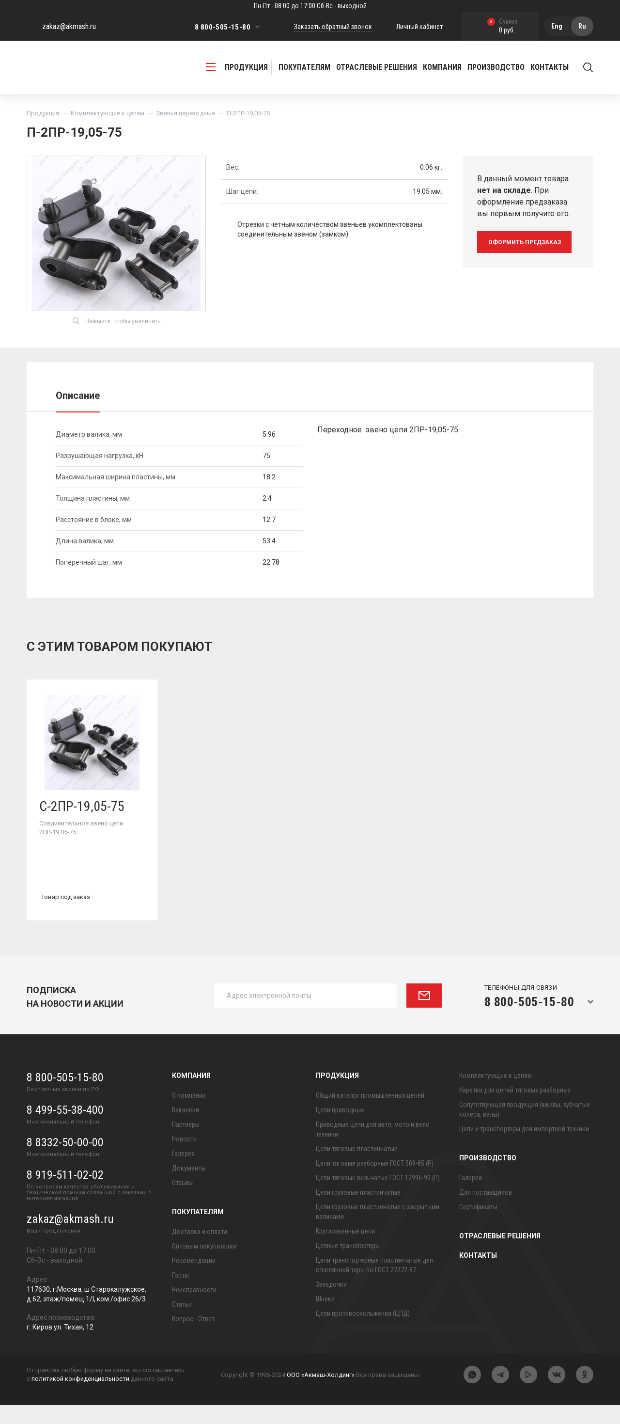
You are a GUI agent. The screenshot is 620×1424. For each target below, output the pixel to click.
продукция (237, 67)
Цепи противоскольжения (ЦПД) (363, 1332)
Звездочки (331, 1303)
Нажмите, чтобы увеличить (116, 335)
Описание (78, 410)
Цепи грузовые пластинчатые (358, 1211)
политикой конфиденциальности (80, 1397)
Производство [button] (496, 67)
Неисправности (194, 1309)
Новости (184, 1158)
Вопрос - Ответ (193, 1338)
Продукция (43, 113)
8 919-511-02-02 (65, 1194)
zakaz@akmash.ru (69, 26)
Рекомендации (194, 1279)
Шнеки (325, 1318)
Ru (582, 26)
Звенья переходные (185, 113)
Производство (487, 1177)
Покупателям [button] (304, 67)
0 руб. (502, 26)
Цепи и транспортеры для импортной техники (524, 1148)
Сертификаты (478, 1226)
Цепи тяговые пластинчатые (357, 1167)
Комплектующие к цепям (107, 113)
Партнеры (186, 1143)
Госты (180, 1294)
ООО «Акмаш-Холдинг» (321, 1393)
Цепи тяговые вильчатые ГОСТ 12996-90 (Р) (378, 1197)
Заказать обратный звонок (333, 27)
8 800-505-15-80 (222, 27)
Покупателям (198, 1230)
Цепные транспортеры (348, 1264)
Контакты (549, 67)
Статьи (182, 1323)
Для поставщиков (485, 1211)
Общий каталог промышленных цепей (370, 1114)
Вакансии (185, 1129)
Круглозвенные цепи (345, 1250)
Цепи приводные (340, 1129)
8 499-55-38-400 (65, 1129)
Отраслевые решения (376, 67)
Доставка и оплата (199, 1250)
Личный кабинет (419, 27)
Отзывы (183, 1201)
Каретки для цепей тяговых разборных (515, 1109)
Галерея (183, 1172)
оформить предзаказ (526, 242)
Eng (556, 26)
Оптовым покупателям (204, 1265)
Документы (188, 1187)
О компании (189, 1114)
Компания (191, 1094)
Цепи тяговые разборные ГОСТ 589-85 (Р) (375, 1182)
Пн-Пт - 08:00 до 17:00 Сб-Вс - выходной (310, 6)
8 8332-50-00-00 (65, 1161)
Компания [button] (442, 67)
